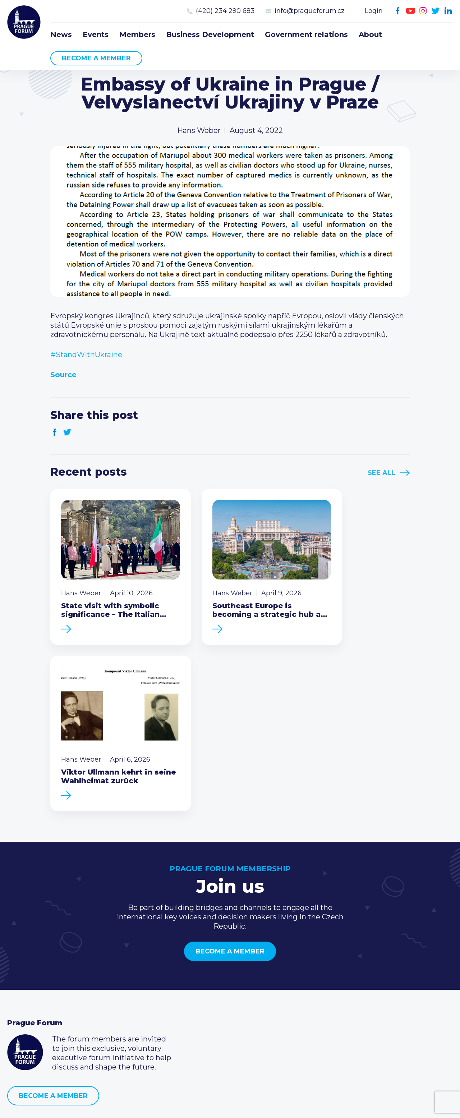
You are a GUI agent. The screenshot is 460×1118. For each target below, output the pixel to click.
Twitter (435, 10)
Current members (190, 973)
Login (374, 11)
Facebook (398, 10)
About (370, 34)
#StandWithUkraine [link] (86, 354)
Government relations (306, 34)
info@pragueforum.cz (310, 11)
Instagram (423, 10)
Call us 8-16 (328, 973)
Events (96, 34)
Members (137, 34)
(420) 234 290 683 (225, 11)
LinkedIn (448, 10)
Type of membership (195, 984)
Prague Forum (25, 23)
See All (381, 473)
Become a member (96, 58)
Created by (230, 1104)
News (61, 34)
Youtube (410, 10)
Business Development (210, 34)
